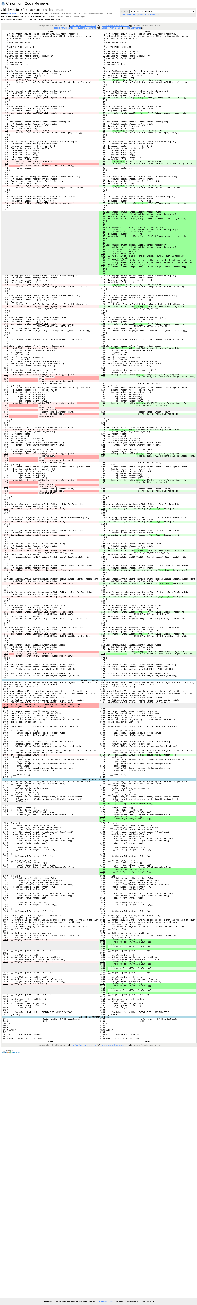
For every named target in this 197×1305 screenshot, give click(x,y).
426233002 (12, 13)
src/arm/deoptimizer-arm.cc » (115, 25)
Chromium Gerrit (105, 1302)
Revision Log (154, 15)
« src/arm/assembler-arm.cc (83, 25)
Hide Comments (133, 28)
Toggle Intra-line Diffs (63, 28)
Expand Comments (87, 28)
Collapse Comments (110, 28)
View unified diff (128, 15)
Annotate (142, 15)
